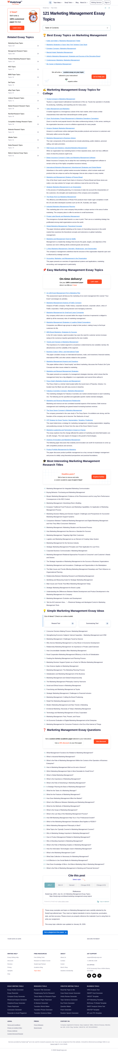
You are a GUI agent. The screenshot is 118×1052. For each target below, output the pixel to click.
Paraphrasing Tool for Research (44, 993)
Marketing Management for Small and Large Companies (65, 312)
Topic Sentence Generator (69, 1000)
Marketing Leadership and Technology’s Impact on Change (66, 430)
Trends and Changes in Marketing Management (62, 342)
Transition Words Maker (42, 1006)
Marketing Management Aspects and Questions (62, 361)
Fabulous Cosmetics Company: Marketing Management (65, 391)
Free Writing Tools (39, 957)
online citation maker (63, 901)
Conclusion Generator (14, 1010)
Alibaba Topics (12, 137)
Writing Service (96, 2)
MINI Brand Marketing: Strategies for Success (62, 332)
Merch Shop (64, 967)
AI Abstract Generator (41, 1003)
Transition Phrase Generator (43, 1010)
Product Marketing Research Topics (19, 59)
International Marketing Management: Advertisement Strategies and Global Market (74, 167)
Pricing (9, 967)
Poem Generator (66, 1010)
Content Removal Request (15, 1034)
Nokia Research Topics (15, 145)
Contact (63, 960)
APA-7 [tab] (50, 885)
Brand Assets (38, 1028)
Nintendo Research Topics (16, 129)
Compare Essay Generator (16, 996)
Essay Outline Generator (15, 990)
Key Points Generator (68, 1003)
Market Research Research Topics (19, 106)
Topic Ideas (37, 970)
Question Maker (66, 1006)
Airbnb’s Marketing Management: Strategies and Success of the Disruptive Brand (73, 56)
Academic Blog (38, 967)
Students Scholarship (67, 970)
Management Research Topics (17, 51)
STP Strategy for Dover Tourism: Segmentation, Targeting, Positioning (70, 420)
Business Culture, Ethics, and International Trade (63, 352)
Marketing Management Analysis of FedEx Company (64, 303)
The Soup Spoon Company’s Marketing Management (64, 410)
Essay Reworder (12, 993)
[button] (107, 2)
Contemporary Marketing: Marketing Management (63, 60)
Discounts (11, 960)
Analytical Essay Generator (16, 1003)
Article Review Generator (69, 996)
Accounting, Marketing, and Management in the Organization (67, 258)
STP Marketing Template (95, 1000)
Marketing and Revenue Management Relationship (63, 401)
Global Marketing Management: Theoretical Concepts (64, 226)
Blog (77, 2)
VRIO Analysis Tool (93, 990)
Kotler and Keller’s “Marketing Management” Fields (63, 41)
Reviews (10, 964)
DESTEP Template (93, 1010)
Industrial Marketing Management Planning (61, 206)
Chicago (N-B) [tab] (85, 885)
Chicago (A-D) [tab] (101, 885)
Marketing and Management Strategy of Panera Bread (65, 177)
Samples (10, 970)
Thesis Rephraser (13, 1006)
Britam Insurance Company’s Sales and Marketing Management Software (71, 158)
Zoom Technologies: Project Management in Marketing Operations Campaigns (73, 118)
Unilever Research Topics (16, 98)
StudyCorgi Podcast (40, 964)
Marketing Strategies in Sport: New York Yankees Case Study (67, 45)
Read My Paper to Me (68, 990)
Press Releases (38, 1025)
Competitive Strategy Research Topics (20, 121)
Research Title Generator (42, 990)
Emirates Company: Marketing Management (61, 48)
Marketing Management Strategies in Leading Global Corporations (69, 322)
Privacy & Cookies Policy (14, 1028)
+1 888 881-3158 (92, 960)
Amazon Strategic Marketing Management (61, 128)
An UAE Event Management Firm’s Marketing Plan (63, 293)
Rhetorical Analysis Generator (17, 1000)
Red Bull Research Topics (16, 114)
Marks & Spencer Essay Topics (18, 153)
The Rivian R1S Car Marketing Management (61, 197)
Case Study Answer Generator (70, 993)
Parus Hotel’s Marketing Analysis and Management (63, 381)
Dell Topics (11, 82)
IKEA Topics (12, 66)
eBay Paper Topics (14, 90)
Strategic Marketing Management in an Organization (64, 187)
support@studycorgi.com (94, 957)
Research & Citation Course (42, 960)
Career (63, 964)
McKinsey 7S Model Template (96, 1003)
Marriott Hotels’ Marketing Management (60, 52)
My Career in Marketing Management (59, 64)
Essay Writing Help (13, 957)
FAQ (8, 974)
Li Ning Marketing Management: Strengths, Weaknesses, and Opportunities (72, 249)
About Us (63, 957)
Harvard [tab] (71, 885)
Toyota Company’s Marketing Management (61, 99)
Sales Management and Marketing (58, 109)
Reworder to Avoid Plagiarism (17, 1013)
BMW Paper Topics (14, 74)
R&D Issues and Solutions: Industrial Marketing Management (67, 148)
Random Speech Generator (70, 1013)
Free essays (15, 4)
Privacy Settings (12, 1031)
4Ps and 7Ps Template (94, 1013)
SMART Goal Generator (95, 993)
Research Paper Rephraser (43, 1000)
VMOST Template (93, 996)
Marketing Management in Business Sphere (61, 138)
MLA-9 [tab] (60, 885)
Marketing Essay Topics (15, 43)
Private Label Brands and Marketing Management (63, 216)
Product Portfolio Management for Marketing (61, 449)
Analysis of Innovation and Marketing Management (63, 440)
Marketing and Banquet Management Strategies (62, 371)
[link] (77, 27)
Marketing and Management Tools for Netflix (61, 239)
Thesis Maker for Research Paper (45, 996)
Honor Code (54, 1044)
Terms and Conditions (13, 1025)
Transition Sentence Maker (43, 1013)
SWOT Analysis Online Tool (96, 1006)
